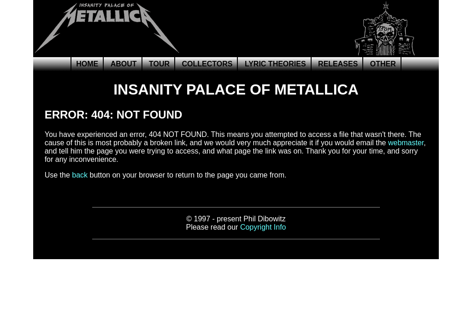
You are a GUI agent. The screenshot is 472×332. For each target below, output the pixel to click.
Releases (338, 64)
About (124, 64)
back (80, 175)
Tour (159, 64)
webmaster (406, 143)
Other (383, 64)
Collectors (207, 64)
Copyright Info (263, 227)
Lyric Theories (275, 64)
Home (87, 64)
